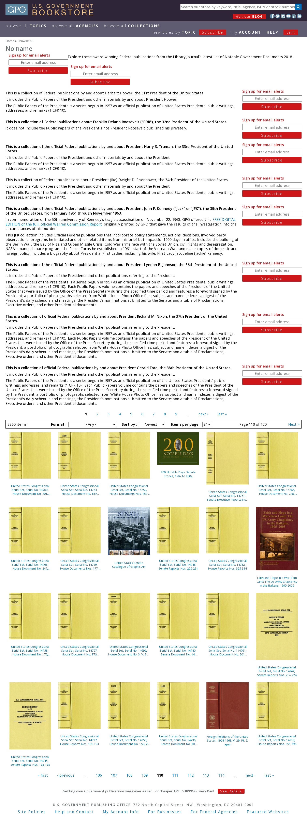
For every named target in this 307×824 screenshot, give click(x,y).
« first (43, 775)
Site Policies (32, 811)
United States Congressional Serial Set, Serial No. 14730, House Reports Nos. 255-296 (277, 740)
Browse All (25, 25)
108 (129, 775)
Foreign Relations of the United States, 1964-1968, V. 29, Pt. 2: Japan (227, 740)
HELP (272, 32)
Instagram (283, 16)
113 (206, 775)
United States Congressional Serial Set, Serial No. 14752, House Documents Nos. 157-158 (128, 490)
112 (191, 775)
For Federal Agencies (214, 811)
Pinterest (294, 16)
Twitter (277, 16)
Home (9, 41)
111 (175, 775)
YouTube (288, 16)
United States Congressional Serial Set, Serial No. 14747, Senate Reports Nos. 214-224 (276, 671)
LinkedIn (299, 16)
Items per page (185, 424)
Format (58, 424)
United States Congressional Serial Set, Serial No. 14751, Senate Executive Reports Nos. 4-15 (227, 495)
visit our (249, 16)
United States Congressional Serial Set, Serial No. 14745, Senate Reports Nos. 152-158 (30, 760)
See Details (231, 791)
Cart (291, 32)
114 (221, 775)
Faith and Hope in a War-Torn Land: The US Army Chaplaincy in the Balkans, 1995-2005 (277, 581)
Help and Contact (74, 811)
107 (114, 775)
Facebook (272, 16)
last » (222, 413)
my (246, 32)
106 (99, 775)
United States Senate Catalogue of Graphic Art (128, 565)
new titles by (191, 32)
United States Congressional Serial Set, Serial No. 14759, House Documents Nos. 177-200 (79, 564)
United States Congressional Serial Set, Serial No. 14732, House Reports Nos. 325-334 (227, 564)
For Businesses (165, 811)
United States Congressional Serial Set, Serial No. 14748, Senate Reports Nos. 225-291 (178, 564)
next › (203, 413)
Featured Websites (268, 811)
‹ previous (65, 775)
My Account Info (121, 811)
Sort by (129, 424)
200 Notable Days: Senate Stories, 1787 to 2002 (178, 474)
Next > (293, 424)
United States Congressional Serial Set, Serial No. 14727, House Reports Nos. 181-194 (79, 740)
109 (145, 775)
